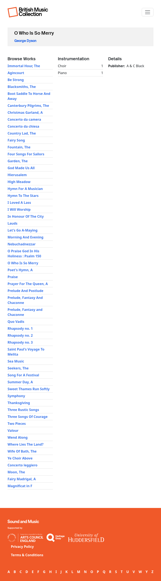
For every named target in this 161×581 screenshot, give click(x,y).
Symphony (16, 396)
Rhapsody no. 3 (20, 342)
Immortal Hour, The (24, 66)
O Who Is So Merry (23, 263)
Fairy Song (16, 140)
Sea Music (16, 361)
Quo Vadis (16, 321)
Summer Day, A (20, 382)
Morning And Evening (25, 237)
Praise (13, 277)
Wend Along (18, 437)
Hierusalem (17, 175)
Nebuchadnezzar (22, 244)
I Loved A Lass (19, 202)
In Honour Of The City (26, 216)
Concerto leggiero (22, 465)
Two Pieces (17, 423)
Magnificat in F (20, 486)
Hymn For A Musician (25, 188)
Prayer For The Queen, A (28, 283)
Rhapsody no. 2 (20, 335)
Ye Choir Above (20, 458)
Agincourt (16, 73)
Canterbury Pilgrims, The (28, 105)
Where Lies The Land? (25, 444)
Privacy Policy (22, 546)
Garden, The (18, 161)
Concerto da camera (24, 119)
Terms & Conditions (27, 555)
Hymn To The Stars (23, 195)
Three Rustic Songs (23, 409)
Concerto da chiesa (23, 126)
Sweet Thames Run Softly (29, 389)
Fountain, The (19, 147)
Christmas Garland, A (25, 112)
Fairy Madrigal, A (22, 479)
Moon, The (16, 472)
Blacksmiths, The (22, 86)
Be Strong (16, 79)
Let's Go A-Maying (23, 230)
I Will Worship (19, 209)
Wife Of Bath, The (22, 451)
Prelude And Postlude (25, 290)
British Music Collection (33, 12)
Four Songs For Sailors (26, 154)
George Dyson (25, 41)
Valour (13, 430)
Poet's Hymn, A (20, 270)
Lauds (12, 223)
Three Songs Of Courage (28, 416)
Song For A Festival (23, 375)
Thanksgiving (19, 402)
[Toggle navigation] (147, 12)
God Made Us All (21, 168)
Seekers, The (18, 368)
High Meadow (19, 181)
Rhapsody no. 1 (20, 328)
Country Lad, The (22, 133)
